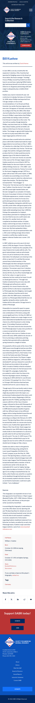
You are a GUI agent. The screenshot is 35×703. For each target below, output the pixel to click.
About (17, 662)
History (17, 665)
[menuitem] (12, 1)
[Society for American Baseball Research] (14, 10)
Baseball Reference (10, 566)
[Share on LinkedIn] (18, 599)
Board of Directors (17, 671)
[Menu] (29, 10)
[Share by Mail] (31, 599)
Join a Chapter (23, 2)
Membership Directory (18, 4)
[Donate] (17, 621)
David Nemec (24, 63)
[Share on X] (11, 599)
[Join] (17, 628)
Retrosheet (8, 568)
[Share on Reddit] (24, 599)
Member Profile (12, 2)
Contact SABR (17, 680)
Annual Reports (17, 674)
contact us (15, 575)
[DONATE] (17, 689)
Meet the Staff (17, 668)
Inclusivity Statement (17, 677)
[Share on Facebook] (5, 599)
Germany (8, 584)
